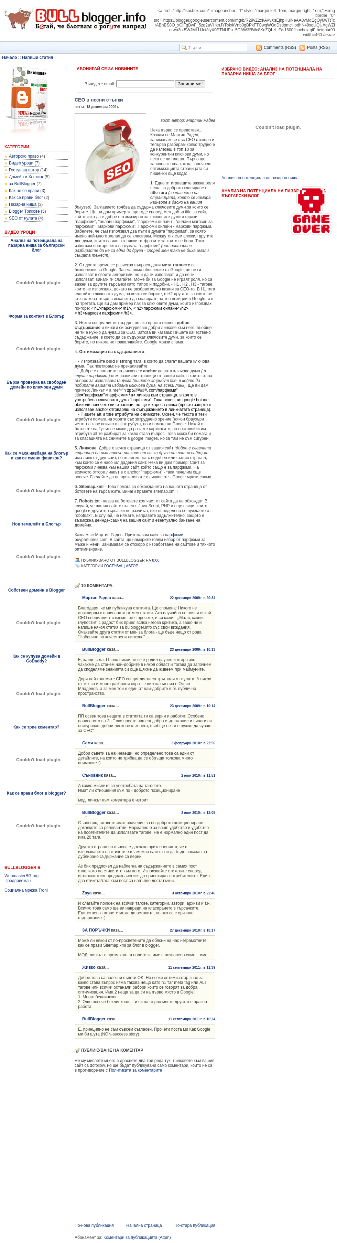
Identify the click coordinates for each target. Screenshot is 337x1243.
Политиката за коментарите (135, 1070)
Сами (87, 743)
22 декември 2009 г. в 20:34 (192, 598)
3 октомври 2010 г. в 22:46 (193, 893)
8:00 (155, 560)
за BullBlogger (22, 183)
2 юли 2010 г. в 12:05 (198, 813)
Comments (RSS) (280, 47)
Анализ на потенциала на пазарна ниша (259, 178)
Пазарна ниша (22, 204)
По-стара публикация (194, 1225)
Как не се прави (24, 190)
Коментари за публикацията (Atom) (137, 1237)
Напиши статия (37, 57)
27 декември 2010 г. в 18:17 (192, 930)
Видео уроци (21, 163)
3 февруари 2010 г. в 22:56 (193, 743)
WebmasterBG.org (21, 875)
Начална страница (144, 1225)
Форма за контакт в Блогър (37, 316)
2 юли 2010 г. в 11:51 (198, 775)
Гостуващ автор (24, 170)
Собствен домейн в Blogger (36, 590)
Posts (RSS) (318, 47)
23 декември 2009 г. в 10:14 (192, 706)
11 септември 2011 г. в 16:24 (191, 1019)
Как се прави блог (26, 197)
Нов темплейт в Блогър (36, 524)
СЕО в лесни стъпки (99, 100)
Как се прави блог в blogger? (36, 793)
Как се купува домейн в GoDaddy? (36, 658)
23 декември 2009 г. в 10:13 (192, 649)
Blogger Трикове (24, 211)
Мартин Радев (96, 597)
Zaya (86, 893)
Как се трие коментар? (36, 727)
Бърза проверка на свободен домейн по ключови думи (36, 385)
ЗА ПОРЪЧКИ (96, 930)
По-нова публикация (94, 1225)
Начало (9, 57)
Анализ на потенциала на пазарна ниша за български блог (36, 245)
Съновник (92, 775)
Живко (89, 967)
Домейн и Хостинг (26, 176)
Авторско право (24, 156)
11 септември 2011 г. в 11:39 (191, 967)
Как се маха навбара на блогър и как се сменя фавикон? (36, 455)
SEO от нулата (23, 218)
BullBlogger (94, 649)
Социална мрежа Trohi (26, 890)
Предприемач (17, 880)
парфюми (174, 534)
